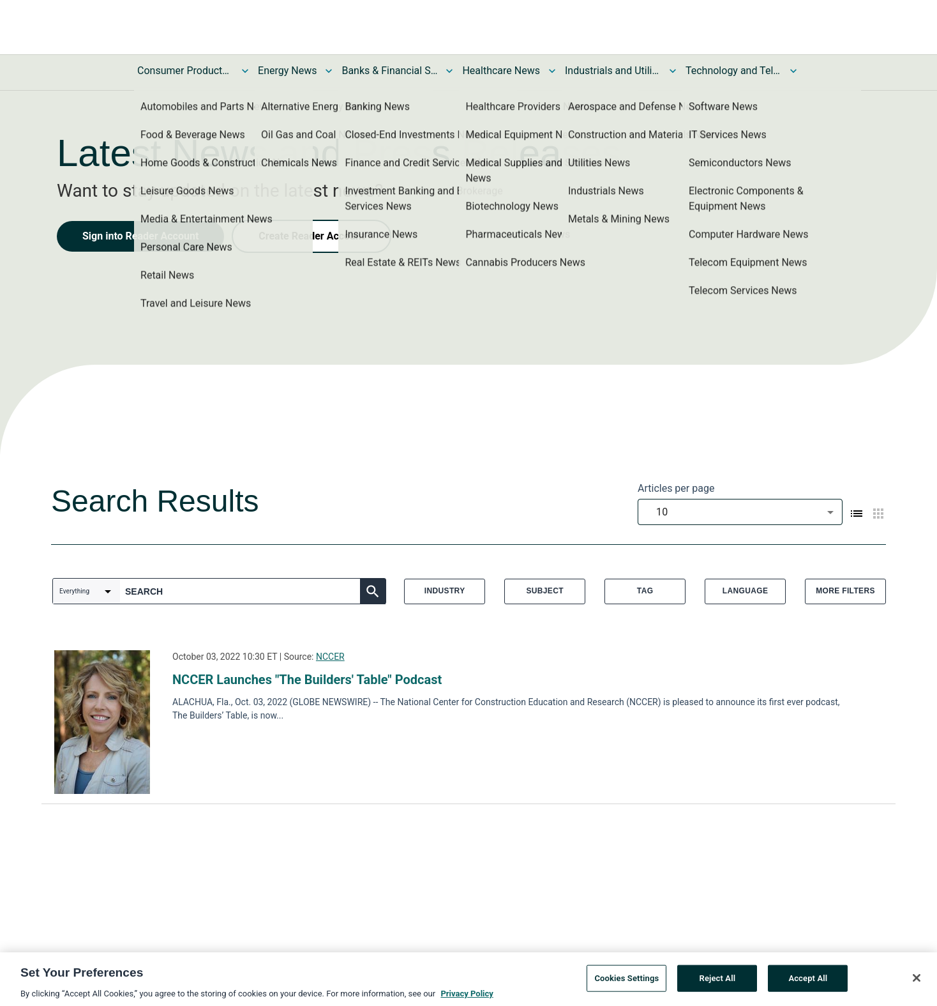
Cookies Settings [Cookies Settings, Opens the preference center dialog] (626, 981)
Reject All (718, 981)
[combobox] (740, 512)
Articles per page (676, 488)
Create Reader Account (311, 236)
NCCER (330, 657)
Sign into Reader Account (140, 236)
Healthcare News (501, 71)
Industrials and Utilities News (613, 71)
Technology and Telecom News (733, 71)
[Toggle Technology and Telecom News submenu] (793, 71)
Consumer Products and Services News (185, 71)
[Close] (917, 980)
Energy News (287, 71)
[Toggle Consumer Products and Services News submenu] (245, 71)
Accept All (807, 981)
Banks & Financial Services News (389, 71)
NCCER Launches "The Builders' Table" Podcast (307, 679)
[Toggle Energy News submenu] (328, 71)
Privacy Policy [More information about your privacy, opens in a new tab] (466, 996)
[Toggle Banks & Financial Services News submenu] (449, 71)
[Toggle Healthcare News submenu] (552, 71)
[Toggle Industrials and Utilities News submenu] (672, 71)
